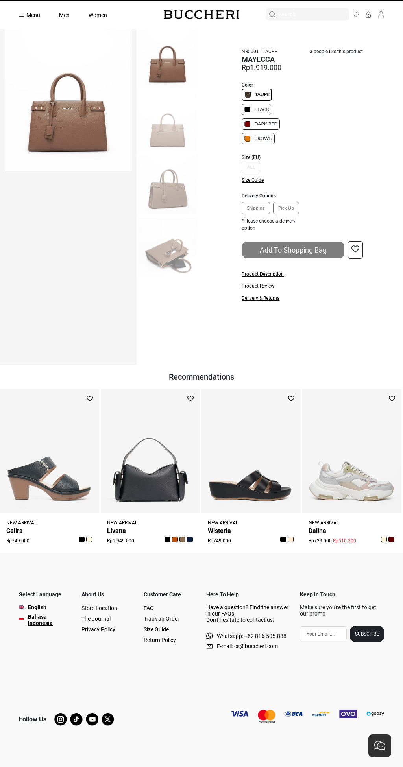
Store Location (99, 608)
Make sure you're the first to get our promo (338, 610)
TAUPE (257, 94)
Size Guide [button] (253, 180)
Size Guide (156, 629)
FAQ (149, 608)
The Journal (96, 619)
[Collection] (34, 15)
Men (64, 15)
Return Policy (160, 640)
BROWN (258, 138)
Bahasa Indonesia (40, 620)
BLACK (256, 109)
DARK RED (260, 124)
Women (98, 15)
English (37, 607)
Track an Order (161, 619)
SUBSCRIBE (367, 634)
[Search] (313, 14)
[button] (302, 274)
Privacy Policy (98, 629)
